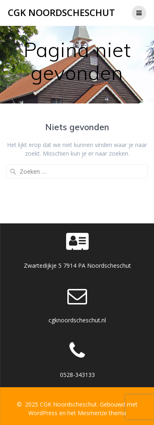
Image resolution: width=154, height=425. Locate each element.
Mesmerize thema (102, 413)
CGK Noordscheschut (61, 12)
